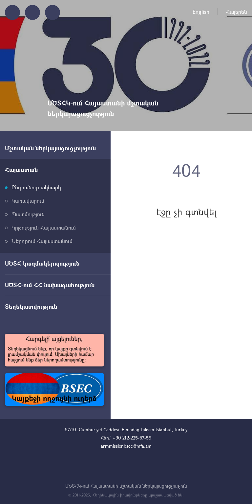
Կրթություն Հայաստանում (43, 227)
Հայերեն (236, 11)
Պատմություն (28, 214)
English (201, 11)
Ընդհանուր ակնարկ (36, 187)
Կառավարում (27, 200)
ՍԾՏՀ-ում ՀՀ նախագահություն (49, 285)
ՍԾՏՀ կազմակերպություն (42, 263)
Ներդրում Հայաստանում (42, 240)
